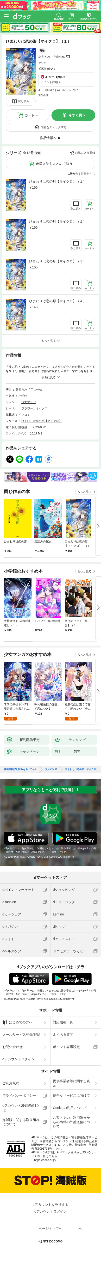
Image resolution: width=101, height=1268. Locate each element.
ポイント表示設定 (66, 1047)
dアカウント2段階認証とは (21, 1108)
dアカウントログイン (18, 1059)
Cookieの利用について (70, 1108)
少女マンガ (28, 402)
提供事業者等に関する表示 (71, 1083)
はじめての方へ (17, 1022)
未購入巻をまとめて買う (54, 164)
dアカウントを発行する (50, 1205)
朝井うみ (44, 57)
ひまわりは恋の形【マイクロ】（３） (57, 261)
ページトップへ (50, 1228)
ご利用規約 (10, 1083)
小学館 (23, 396)
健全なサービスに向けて (71, 1095)
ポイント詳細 (49, 82)
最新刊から (88, 173)
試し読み (24, 101)
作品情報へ (48, 138)
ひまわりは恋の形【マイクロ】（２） (57, 221)
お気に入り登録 (85, 152)
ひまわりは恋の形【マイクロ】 (41, 421)
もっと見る (84, 492)
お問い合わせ (12, 1047)
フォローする (68, 56)
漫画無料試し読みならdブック (20, 769)
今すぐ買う (77, 115)
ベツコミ (24, 414)
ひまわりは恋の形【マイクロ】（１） (57, 181)
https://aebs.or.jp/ (45, 1160)
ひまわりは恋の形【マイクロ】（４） (57, 301)
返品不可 (43, 95)
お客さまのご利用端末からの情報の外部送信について (71, 1122)
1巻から (73, 173)
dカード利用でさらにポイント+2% (57, 90)
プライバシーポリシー (19, 1095)
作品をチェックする (54, 127)
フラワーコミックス (34, 408)
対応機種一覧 (63, 1022)
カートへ (31, 115)
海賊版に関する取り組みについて (20, 1122)
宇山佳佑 (59, 57)
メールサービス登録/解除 (21, 1034)
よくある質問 (63, 1034)
